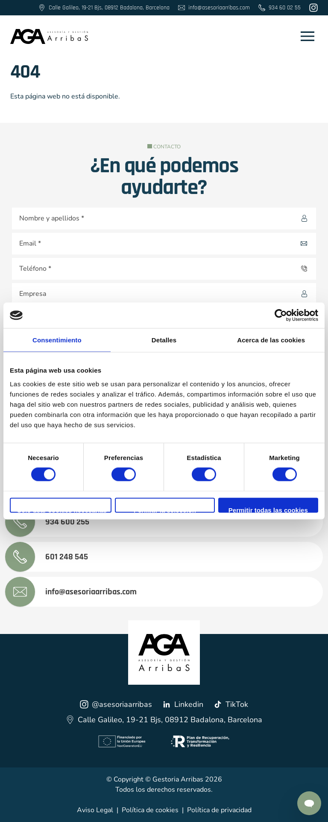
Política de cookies (150, 810)
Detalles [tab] (164, 340)
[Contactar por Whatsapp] (309, 803)
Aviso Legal (95, 810)
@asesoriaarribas (116, 704)
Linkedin (182, 704)
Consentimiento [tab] (57, 340)
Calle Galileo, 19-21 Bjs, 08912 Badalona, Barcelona (164, 720)
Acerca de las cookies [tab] (271, 340)
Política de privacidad (219, 810)
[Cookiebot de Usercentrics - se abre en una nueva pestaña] (280, 315)
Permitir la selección (165, 509)
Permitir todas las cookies (268, 509)
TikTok (231, 704)
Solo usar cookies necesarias (62, 509)
